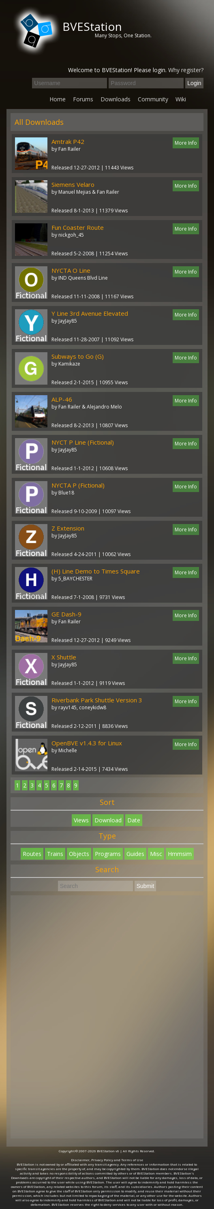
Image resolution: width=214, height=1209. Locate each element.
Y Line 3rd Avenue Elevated (89, 313)
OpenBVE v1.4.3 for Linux (86, 743)
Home (57, 99)
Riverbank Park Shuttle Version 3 (96, 700)
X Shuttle (63, 657)
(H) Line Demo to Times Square (95, 571)
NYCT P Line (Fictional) (82, 442)
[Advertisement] (107, 1016)
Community (153, 99)
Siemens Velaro (72, 184)
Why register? (185, 70)
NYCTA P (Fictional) (78, 485)
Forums (83, 99)
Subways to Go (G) (77, 356)
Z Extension (67, 528)
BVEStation (92, 26)
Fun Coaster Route (77, 227)
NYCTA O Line (70, 270)
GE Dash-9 (66, 614)
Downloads (116, 99)
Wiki (180, 99)
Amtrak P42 (67, 141)
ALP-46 (61, 399)
